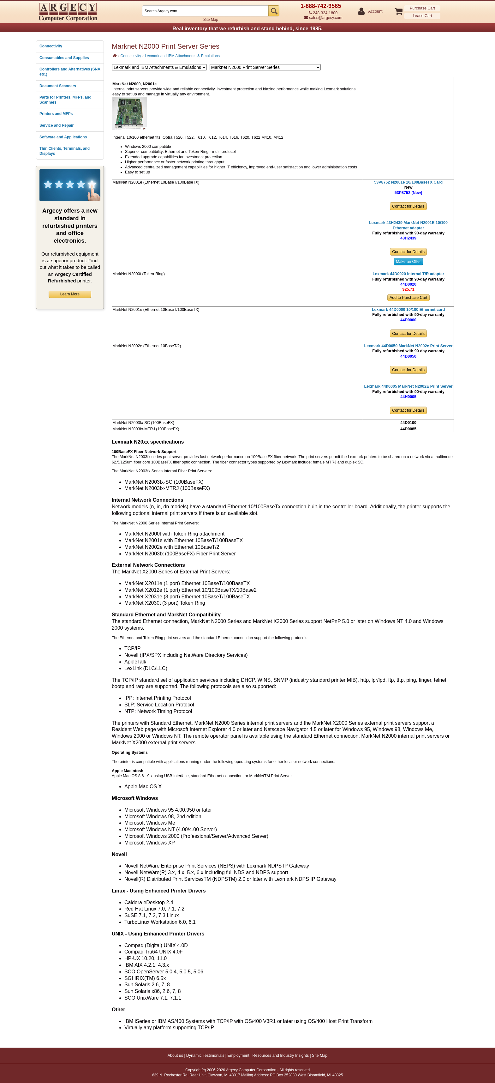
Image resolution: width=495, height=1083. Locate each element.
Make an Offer (408, 261)
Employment (238, 1055)
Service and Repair (56, 125)
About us (175, 1055)
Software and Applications (63, 137)
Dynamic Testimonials (205, 1055)
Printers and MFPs (56, 114)
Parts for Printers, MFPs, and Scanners (65, 100)
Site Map (210, 19)
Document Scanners (57, 86)
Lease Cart (422, 16)
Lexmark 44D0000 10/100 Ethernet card (408, 309)
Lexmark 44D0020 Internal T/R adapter (408, 274)
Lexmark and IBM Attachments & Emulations (182, 56)
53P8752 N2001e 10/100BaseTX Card (408, 182)
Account (374, 12)
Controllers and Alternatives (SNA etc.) (69, 71)
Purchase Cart (422, 8)
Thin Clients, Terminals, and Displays (64, 151)
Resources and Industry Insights (281, 1055)
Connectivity (50, 46)
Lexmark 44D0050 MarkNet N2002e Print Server (408, 346)
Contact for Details (408, 206)
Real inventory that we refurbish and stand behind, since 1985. (247, 28)
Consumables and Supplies (64, 58)
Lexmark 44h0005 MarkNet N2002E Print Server (408, 386)
